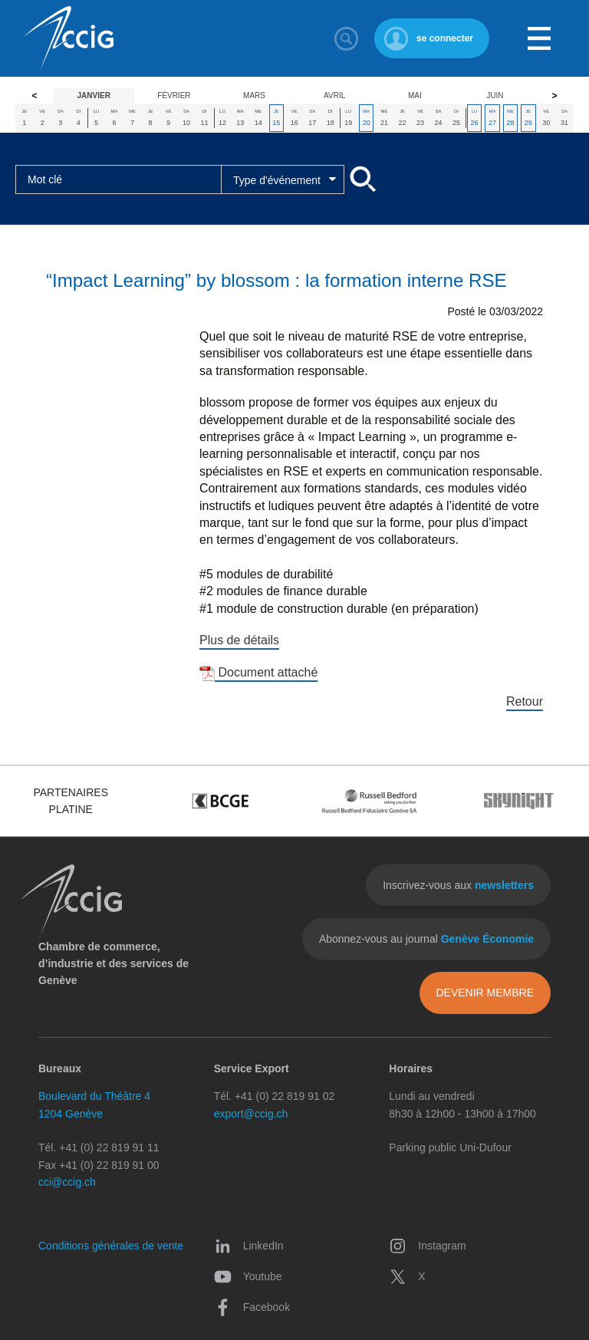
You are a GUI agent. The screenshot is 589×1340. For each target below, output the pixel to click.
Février (173, 95)
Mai (415, 95)
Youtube (248, 1276)
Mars (254, 95)
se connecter (444, 38)
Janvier (93, 95)
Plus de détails (239, 640)
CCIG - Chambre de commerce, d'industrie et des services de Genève (68, 38)
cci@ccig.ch (67, 1182)
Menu (539, 38)
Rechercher (347, 38)
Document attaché (258, 672)
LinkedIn (249, 1245)
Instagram (427, 1245)
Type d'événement (277, 180)
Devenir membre (485, 992)
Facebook (252, 1307)
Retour (524, 701)
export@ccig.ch (251, 1114)
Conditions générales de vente (110, 1246)
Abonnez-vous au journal (426, 939)
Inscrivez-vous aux (458, 885)
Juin (494, 95)
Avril (334, 95)
